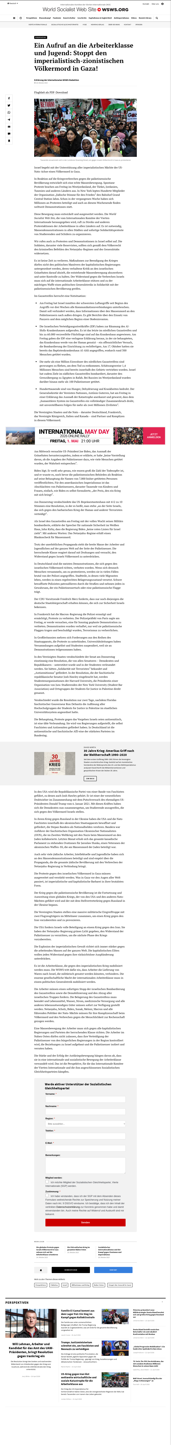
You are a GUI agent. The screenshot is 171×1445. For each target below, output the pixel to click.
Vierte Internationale (38, 25)
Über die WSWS (114, 25)
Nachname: (51, 1106)
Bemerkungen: (52, 1155)
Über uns (155, 4)
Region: (49, 1119)
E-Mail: (48, 1143)
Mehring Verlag (97, 25)
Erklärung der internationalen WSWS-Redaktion (56, 80)
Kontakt (146, 4)
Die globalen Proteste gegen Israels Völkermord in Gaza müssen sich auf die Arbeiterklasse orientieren (47, 1251)
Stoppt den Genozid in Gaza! (120, 1285)
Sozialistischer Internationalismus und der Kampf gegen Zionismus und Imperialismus (109, 1251)
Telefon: (49, 1131)
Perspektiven (41, 1285)
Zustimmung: (52, 1192)
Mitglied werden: (53, 1178)
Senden (85, 1222)
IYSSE (85, 25)
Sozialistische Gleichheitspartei (64, 25)
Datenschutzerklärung (68, 1207)
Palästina (54, 1285)
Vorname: (50, 1094)
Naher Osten (99, 1285)
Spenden (138, 25)
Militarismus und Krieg (80, 1285)
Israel (65, 1285)
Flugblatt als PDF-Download (51, 92)
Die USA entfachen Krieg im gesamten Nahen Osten (78, 1248)
